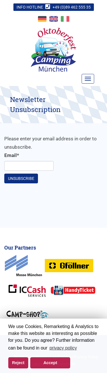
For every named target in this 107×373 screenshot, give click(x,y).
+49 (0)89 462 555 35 (72, 7)
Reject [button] (18, 362)
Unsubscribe (21, 178)
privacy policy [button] (63, 347)
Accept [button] (50, 362)
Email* (11, 155)
